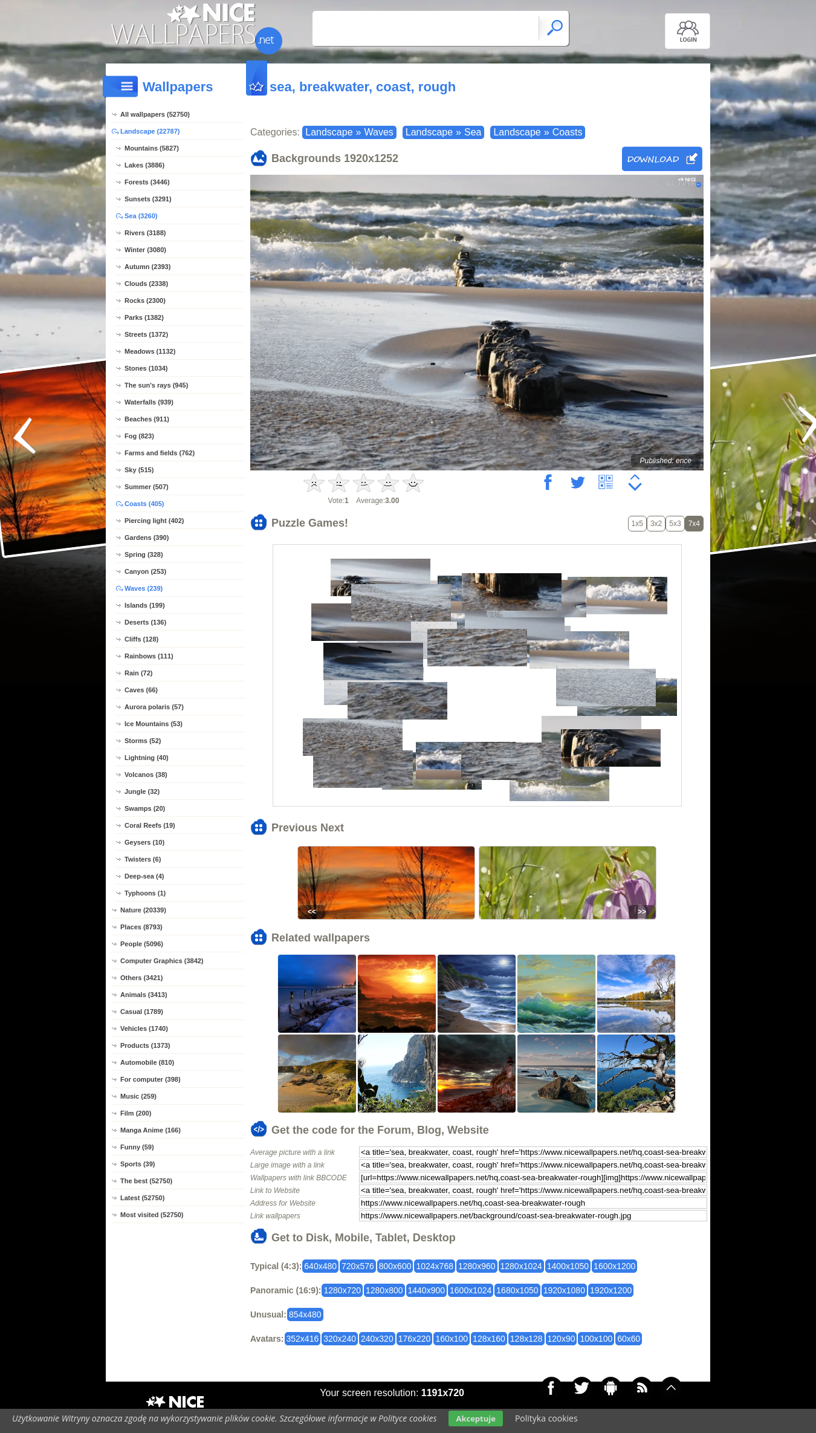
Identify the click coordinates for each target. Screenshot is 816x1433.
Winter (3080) (145, 249)
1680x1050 (517, 1290)
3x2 (656, 523)
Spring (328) (144, 554)
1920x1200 (611, 1290)
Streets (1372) (146, 334)
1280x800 (384, 1290)
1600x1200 (614, 1266)
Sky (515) (139, 469)
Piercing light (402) (154, 520)
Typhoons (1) (145, 893)
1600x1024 (470, 1290)
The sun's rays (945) (156, 385)
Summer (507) (147, 486)
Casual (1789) (141, 1011)
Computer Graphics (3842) (162, 960)
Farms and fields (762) (160, 453)
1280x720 (342, 1290)
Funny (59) (137, 1147)
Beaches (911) (147, 419)
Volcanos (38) (146, 774)
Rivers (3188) (145, 232)
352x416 (303, 1339)
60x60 (628, 1339)
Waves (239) (144, 588)
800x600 (395, 1266)
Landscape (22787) (150, 131)
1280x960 (477, 1266)
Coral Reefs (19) (150, 825)
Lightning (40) (147, 757)
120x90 (561, 1339)
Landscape (328, 132)
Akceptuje (475, 1418)
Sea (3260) (141, 215)
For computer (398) (150, 1079)
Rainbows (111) (149, 656)
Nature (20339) (143, 910)
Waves (378, 132)
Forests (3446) (147, 182)
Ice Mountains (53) (154, 723)
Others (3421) (141, 977)
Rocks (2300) (145, 300)
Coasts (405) (144, 503)
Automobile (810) (147, 1062)
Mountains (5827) (152, 148)
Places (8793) (141, 927)
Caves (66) (141, 690)
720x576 (358, 1266)
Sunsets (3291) (148, 199)
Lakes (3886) (144, 165)
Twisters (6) (143, 859)
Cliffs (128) (141, 639)
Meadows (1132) (150, 351)
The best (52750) (146, 1180)
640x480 (320, 1266)
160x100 (451, 1339)
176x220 (414, 1339)
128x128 (526, 1339)
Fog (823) (139, 436)
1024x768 (434, 1266)
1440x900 (426, 1290)
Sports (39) (137, 1164)
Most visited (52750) (152, 1214)
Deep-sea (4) (144, 876)
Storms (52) (143, 740)
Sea (472, 132)
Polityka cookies (546, 1418)
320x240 (339, 1339)
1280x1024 (521, 1266)
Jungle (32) (142, 791)
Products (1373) (145, 1045)
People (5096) (141, 943)
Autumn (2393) (147, 266)
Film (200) (135, 1113)
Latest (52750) (142, 1197)
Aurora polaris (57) (154, 706)
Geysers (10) (144, 842)
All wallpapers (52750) (155, 114)
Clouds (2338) (146, 283)
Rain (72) (138, 673)
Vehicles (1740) (144, 1028)
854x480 (305, 1314)
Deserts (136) (145, 622)
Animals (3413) (143, 994)
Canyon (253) (145, 571)
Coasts (567, 132)
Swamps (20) (145, 808)
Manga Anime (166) (150, 1130)
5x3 (675, 523)
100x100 (596, 1339)
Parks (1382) (144, 317)
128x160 (489, 1339)
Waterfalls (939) (149, 402)
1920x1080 (564, 1290)
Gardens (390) (147, 537)
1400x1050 (568, 1266)
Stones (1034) (146, 368)
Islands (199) (145, 605)
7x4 (694, 523)
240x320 (377, 1339)
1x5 (637, 523)
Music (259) (138, 1096)
